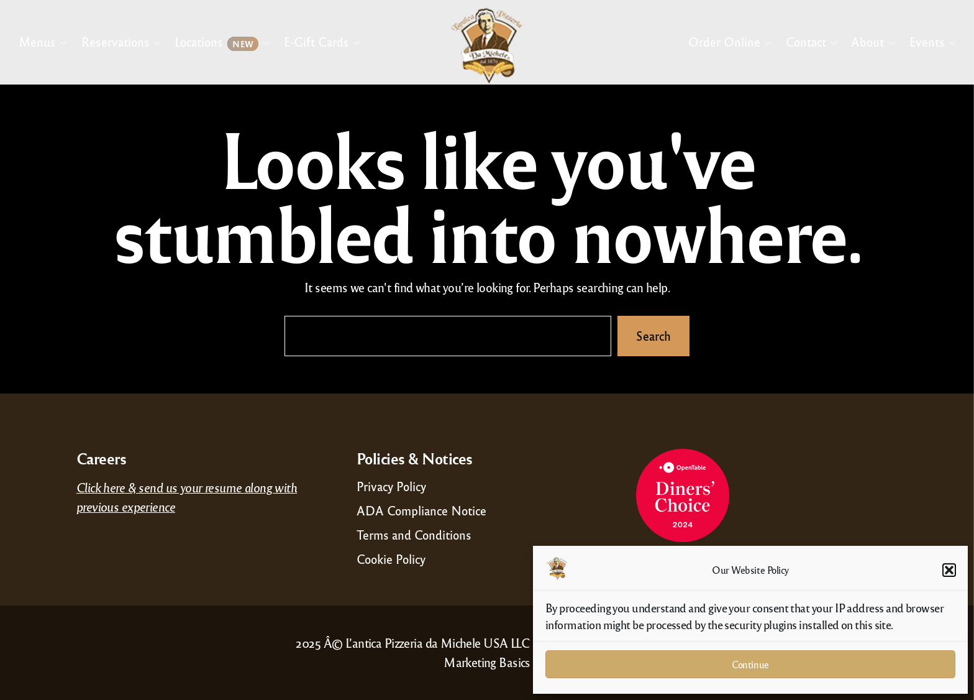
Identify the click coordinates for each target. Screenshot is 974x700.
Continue (750, 664)
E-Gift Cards (316, 41)
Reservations (115, 41)
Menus (37, 41)
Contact (805, 41)
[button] (949, 570)
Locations (216, 42)
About (867, 41)
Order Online (724, 41)
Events (927, 41)
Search (653, 335)
